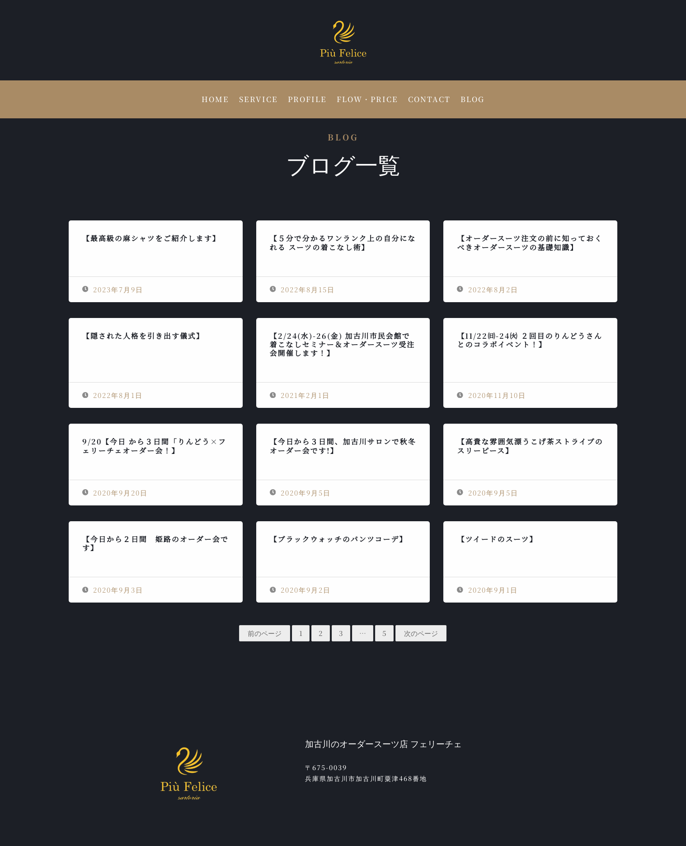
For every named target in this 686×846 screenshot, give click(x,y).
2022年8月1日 (112, 395)
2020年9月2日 (300, 589)
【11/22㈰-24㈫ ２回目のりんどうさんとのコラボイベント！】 (529, 340)
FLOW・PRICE (367, 100)
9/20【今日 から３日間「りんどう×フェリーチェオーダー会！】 (154, 445)
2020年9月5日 (300, 492)
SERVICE (258, 100)
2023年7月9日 (113, 289)
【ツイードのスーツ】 (497, 539)
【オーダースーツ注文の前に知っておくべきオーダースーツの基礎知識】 (529, 242)
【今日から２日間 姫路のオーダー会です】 (155, 543)
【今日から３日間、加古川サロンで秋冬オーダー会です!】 (343, 445)
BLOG (472, 100)
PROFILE (307, 100)
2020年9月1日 (487, 589)
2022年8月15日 (302, 289)
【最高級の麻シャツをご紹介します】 (151, 238)
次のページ (421, 633)
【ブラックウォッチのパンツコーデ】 (339, 539)
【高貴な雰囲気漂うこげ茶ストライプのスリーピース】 (530, 445)
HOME (215, 100)
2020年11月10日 (491, 395)
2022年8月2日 (487, 289)
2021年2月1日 (300, 395)
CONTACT (429, 100)
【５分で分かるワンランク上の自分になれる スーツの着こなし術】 (343, 242)
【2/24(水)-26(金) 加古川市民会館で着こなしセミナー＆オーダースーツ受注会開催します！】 (342, 344)
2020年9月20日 (115, 492)
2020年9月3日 (113, 589)
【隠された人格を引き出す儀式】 (143, 336)
